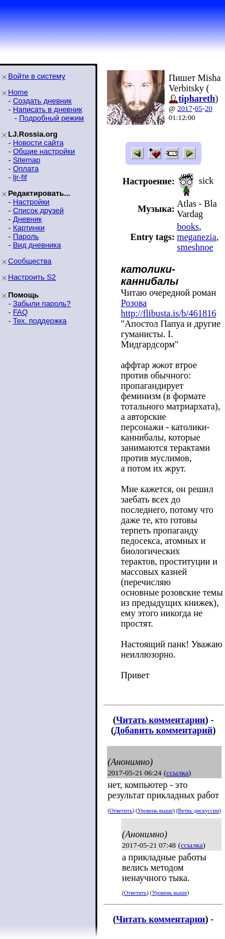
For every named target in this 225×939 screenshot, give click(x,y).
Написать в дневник (47, 109)
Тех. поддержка (39, 320)
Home (18, 92)
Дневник (27, 219)
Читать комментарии (160, 720)
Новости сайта (38, 142)
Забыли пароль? (41, 303)
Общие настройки (44, 151)
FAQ (20, 312)
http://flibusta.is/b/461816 (168, 313)
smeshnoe (195, 247)
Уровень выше (155, 810)
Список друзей (38, 210)
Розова (134, 303)
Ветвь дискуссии (198, 810)
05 (199, 108)
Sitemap (26, 160)
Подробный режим (51, 118)
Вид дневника (37, 245)
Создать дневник (42, 100)
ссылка (177, 772)
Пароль (26, 236)
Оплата (26, 168)
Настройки (31, 202)
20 (208, 108)
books (188, 226)
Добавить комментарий (163, 730)
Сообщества (30, 261)
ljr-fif (20, 177)
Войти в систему (36, 76)
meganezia (196, 237)
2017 (184, 108)
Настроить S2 (32, 277)
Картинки (28, 227)
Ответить (120, 810)
